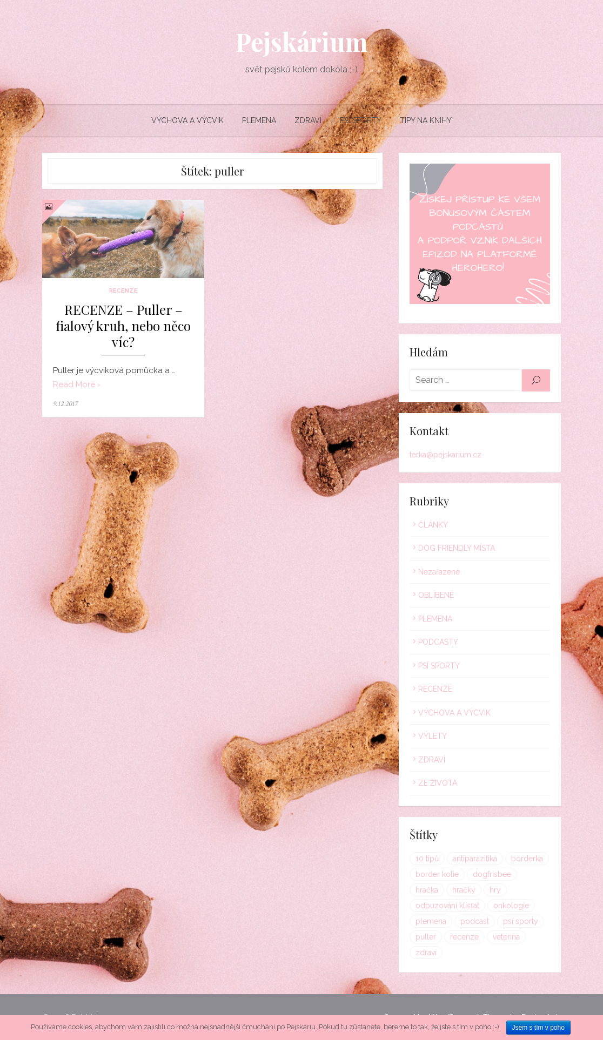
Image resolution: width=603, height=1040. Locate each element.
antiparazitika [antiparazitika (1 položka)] (475, 858)
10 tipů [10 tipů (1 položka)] (427, 858)
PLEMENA (259, 120)
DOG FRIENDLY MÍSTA (456, 548)
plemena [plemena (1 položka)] (431, 921)
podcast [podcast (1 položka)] (474, 921)
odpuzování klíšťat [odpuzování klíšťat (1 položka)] (447, 905)
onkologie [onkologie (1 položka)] (511, 905)
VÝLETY (432, 736)
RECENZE (123, 290)
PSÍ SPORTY (360, 120)
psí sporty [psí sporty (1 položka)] (520, 921)
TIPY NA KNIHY (426, 120)
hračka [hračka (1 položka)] (427, 890)
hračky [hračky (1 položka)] (463, 890)
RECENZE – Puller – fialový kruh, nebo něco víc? (123, 325)
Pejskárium (301, 41)
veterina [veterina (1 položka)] (506, 937)
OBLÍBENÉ (436, 595)
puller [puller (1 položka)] (426, 937)
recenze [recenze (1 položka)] (464, 937)
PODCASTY (438, 642)
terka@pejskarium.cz (445, 454)
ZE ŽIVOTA (437, 783)
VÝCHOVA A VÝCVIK (187, 120)
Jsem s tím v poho (538, 1027)
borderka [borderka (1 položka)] (527, 858)
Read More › (76, 384)
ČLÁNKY (433, 525)
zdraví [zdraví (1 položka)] (426, 952)
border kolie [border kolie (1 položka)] (437, 874)
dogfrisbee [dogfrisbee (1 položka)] (492, 874)
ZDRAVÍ (307, 120)
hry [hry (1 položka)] (495, 890)
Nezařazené (439, 572)
